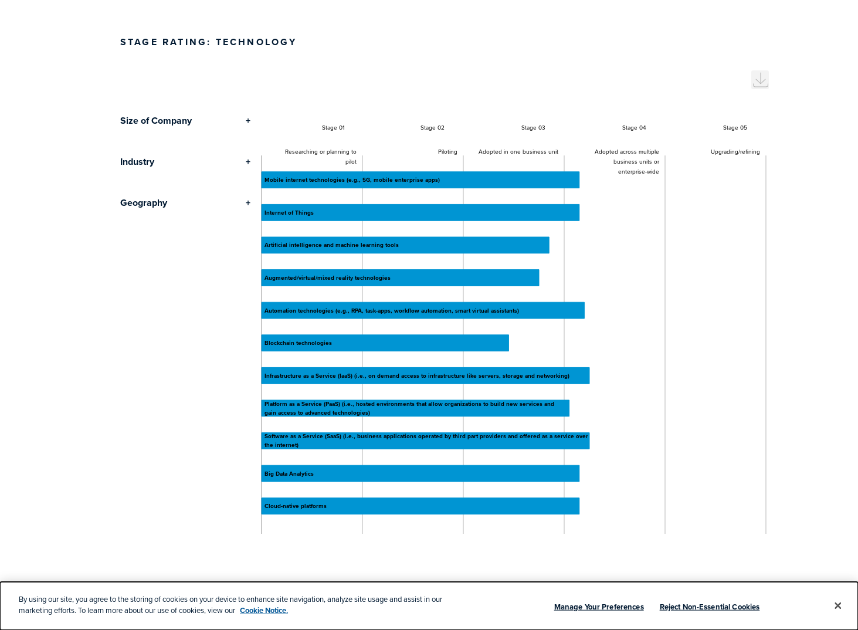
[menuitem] (760, 79)
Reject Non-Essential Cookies (710, 606)
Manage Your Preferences (599, 606)
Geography (143, 202)
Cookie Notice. (264, 610)
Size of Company (156, 120)
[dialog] (429, 606)
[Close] (838, 606)
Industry (137, 161)
